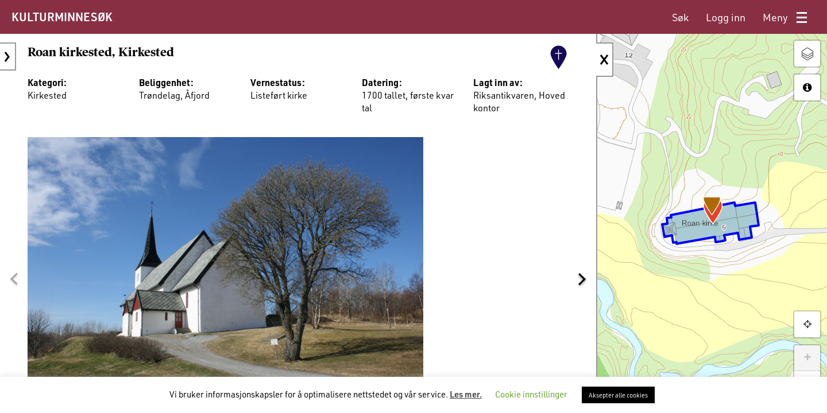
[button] (14, 279)
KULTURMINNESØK (61, 16)
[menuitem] (680, 17)
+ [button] (807, 358)
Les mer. (466, 394)
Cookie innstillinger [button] (531, 394)
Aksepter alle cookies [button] (618, 395)
